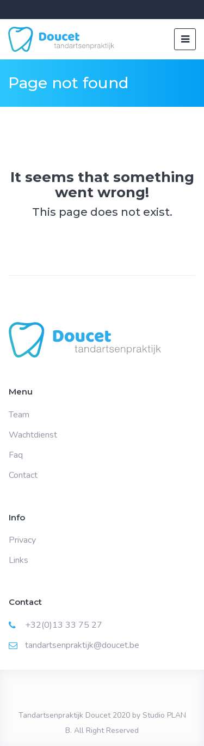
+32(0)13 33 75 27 (63, 625)
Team (19, 415)
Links (18, 560)
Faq (16, 455)
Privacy (22, 540)
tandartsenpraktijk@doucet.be (82, 645)
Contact (23, 475)
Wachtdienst (33, 435)
